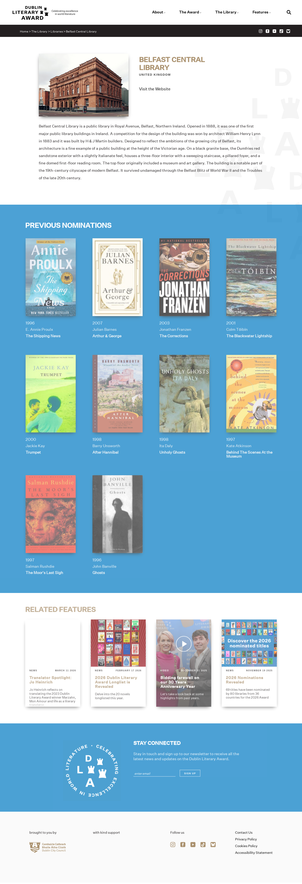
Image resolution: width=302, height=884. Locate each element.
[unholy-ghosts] (184, 409)
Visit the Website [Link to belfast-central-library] (155, 89)
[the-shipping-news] (50, 292)
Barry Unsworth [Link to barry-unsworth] (106, 461)
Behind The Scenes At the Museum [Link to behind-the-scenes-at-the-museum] (250, 469)
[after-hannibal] (117, 409)
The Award (189, 12)
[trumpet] (50, 409)
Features (259, 12)
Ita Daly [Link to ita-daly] (166, 461)
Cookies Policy (246, 847)
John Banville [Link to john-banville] (104, 581)
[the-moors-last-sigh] (50, 529)
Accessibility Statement (254, 854)
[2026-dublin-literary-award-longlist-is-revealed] (118, 678)
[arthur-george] (117, 292)
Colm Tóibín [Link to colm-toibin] (237, 344)
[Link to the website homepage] (49, 13)
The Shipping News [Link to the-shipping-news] (43, 350)
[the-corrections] (184, 292)
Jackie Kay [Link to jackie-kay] (35, 461)
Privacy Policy (246, 841)
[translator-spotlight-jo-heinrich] (52, 678)
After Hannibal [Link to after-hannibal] (105, 467)
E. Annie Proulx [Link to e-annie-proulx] (39, 344)
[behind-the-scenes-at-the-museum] (251, 409)
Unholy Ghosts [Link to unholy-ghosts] (172, 467)
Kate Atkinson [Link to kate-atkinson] (239, 461)
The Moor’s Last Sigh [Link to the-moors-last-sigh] (44, 588)
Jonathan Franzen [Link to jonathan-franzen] (175, 344)
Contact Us (244, 834)
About (157, 12)
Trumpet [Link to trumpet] (33, 467)
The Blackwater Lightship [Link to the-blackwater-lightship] (250, 350)
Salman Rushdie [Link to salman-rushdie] (40, 581)
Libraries (57, 32)
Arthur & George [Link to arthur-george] (107, 350)
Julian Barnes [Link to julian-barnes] (104, 344)
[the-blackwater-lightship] (251, 292)
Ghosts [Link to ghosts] (98, 588)
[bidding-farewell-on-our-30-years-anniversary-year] (183, 678)
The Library (225, 12)
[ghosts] (117, 529)
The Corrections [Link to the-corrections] (174, 350)
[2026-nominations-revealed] (249, 678)
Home (25, 32)
